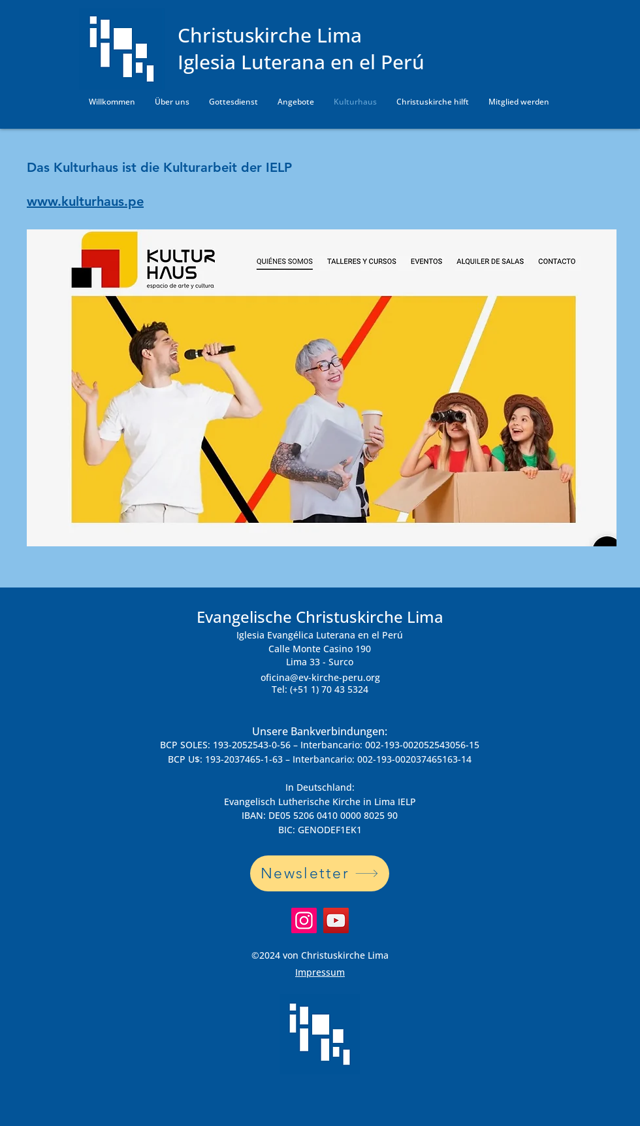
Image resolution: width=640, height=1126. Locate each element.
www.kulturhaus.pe (85, 201)
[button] (172, 102)
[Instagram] (304, 920)
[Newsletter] (319, 873)
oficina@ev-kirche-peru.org (320, 677)
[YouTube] (336, 920)
